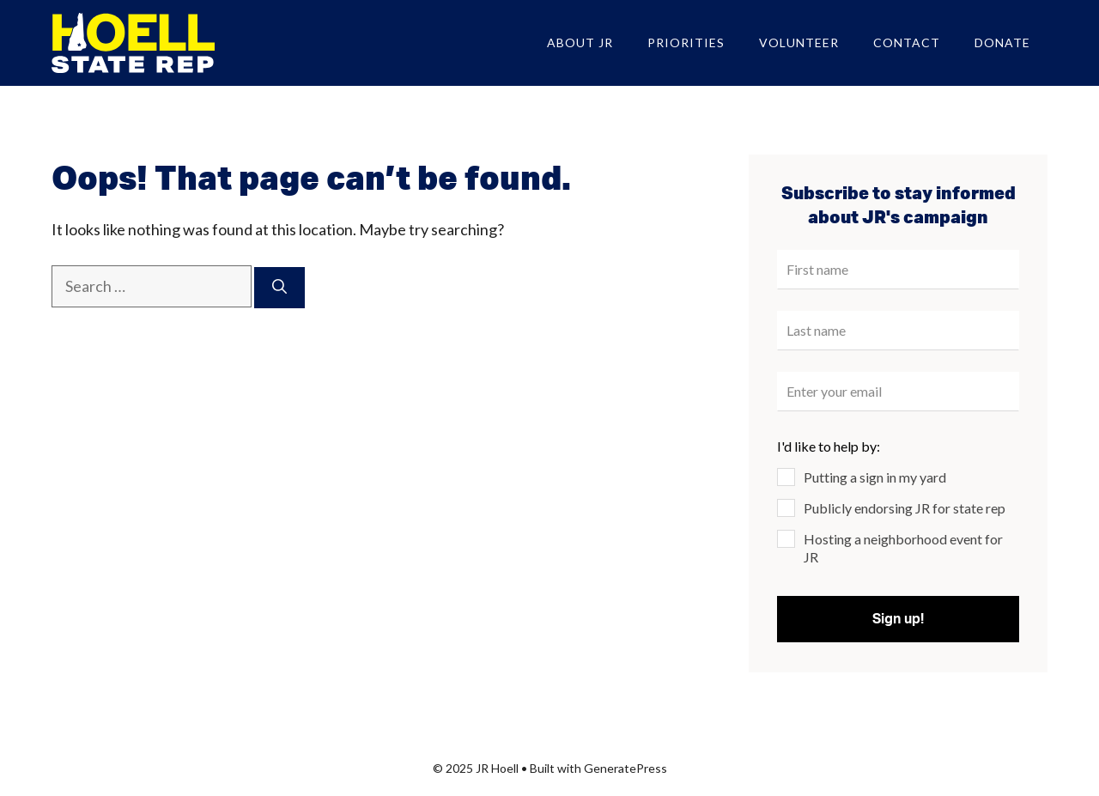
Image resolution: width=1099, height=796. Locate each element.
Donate (1002, 42)
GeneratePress (625, 768)
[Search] (279, 287)
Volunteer (799, 42)
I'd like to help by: (828, 446)
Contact (906, 42)
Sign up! (898, 619)
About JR (580, 42)
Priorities (686, 42)
